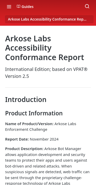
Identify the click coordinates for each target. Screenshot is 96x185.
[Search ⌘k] (87, 6)
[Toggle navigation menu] (9, 6)
